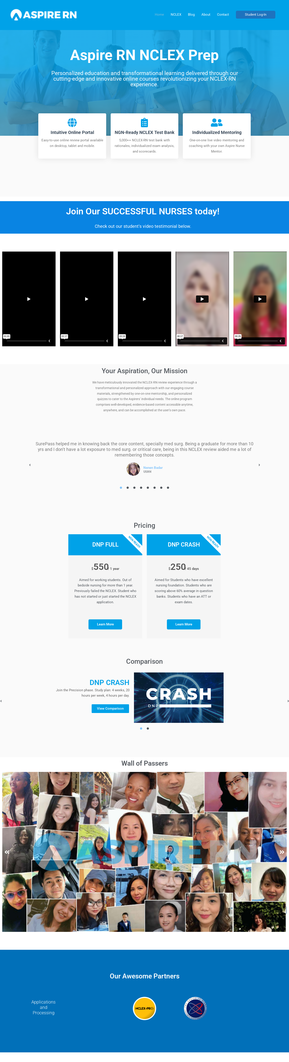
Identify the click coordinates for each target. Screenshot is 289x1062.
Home (159, 15)
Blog (191, 15)
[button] (256, 15)
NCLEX (176, 15)
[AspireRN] (43, 14)
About (205, 15)
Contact (223, 15)
